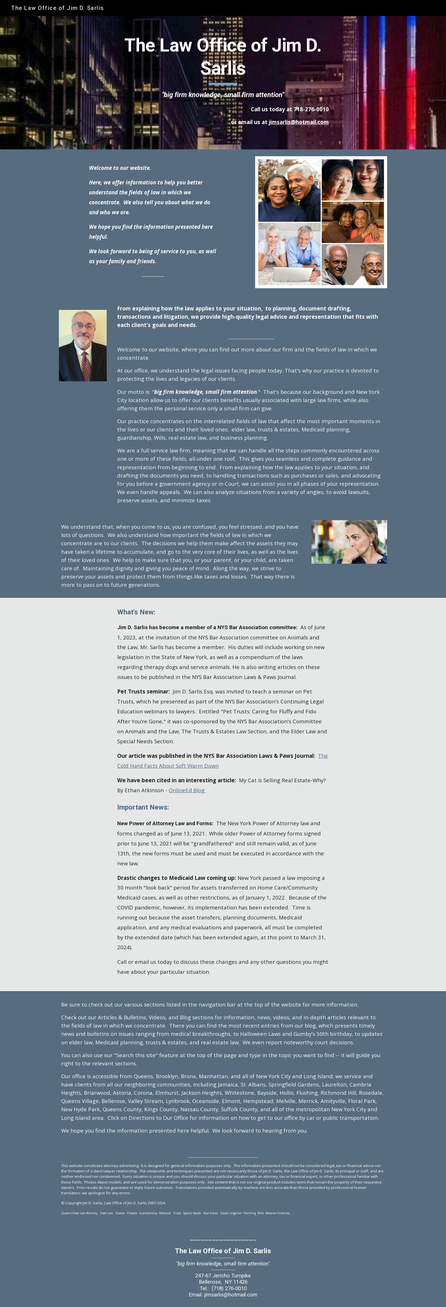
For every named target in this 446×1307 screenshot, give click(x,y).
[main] (223, 82)
